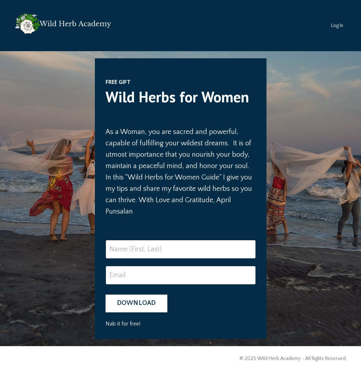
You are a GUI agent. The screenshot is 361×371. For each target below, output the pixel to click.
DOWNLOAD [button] (136, 303)
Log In (337, 25)
